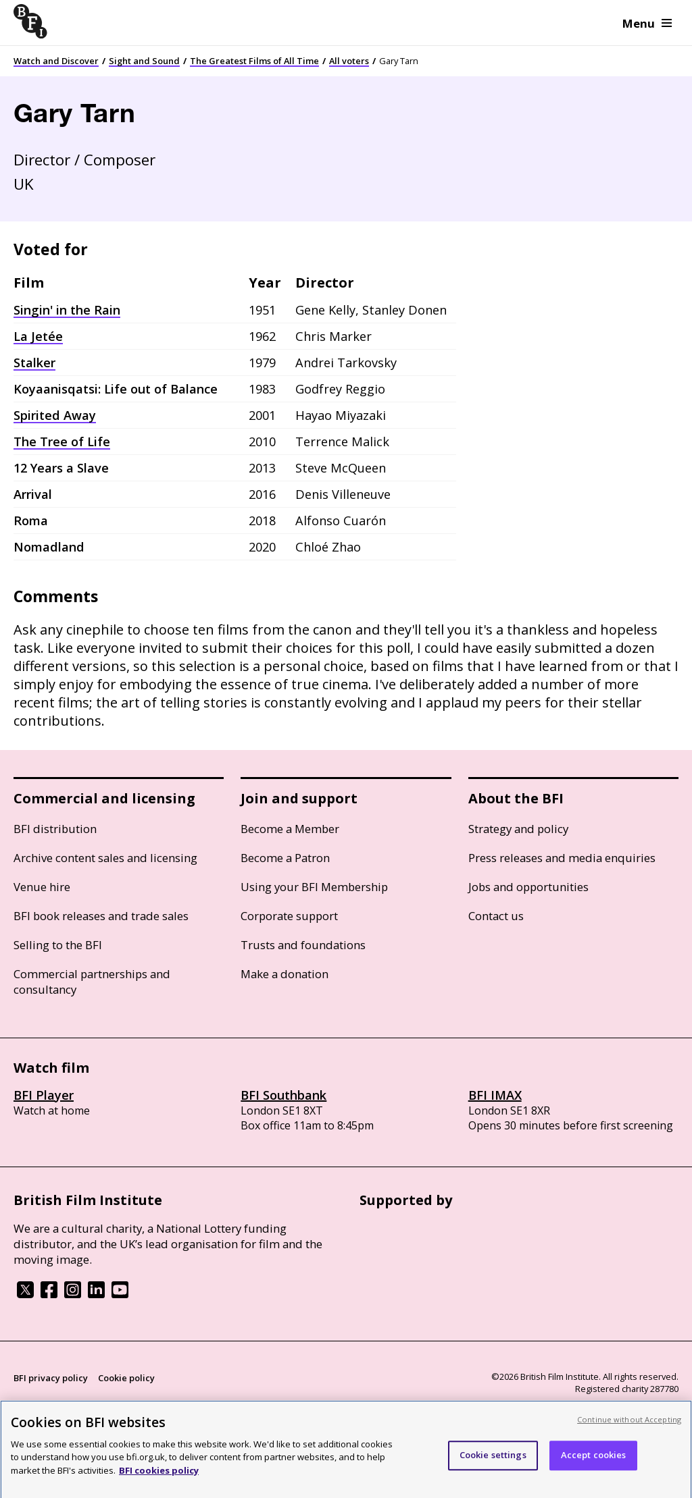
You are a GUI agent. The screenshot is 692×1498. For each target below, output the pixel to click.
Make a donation (284, 974)
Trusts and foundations (303, 945)
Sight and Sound (144, 61)
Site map (173, 1403)
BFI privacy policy (51, 1378)
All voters (349, 61)
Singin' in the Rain (67, 310)
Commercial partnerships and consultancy (92, 981)
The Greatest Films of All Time (254, 61)
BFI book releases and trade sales (101, 916)
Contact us (496, 916)
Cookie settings (493, 1464)
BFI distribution (55, 828)
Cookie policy (126, 1378)
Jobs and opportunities (528, 886)
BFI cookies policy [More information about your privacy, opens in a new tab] (159, 1479)
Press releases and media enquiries (562, 857)
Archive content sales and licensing (105, 857)
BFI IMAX (495, 1095)
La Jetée (38, 336)
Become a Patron (285, 857)
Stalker (34, 362)
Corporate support (289, 916)
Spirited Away (55, 415)
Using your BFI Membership (314, 886)
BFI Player (44, 1095)
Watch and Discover (56, 61)
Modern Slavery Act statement (79, 1403)
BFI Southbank (283, 1095)
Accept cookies (593, 1464)
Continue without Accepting (629, 1428)
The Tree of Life (62, 441)
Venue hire (42, 886)
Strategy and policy (518, 828)
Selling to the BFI (58, 945)
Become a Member (290, 828)
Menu (647, 23)
